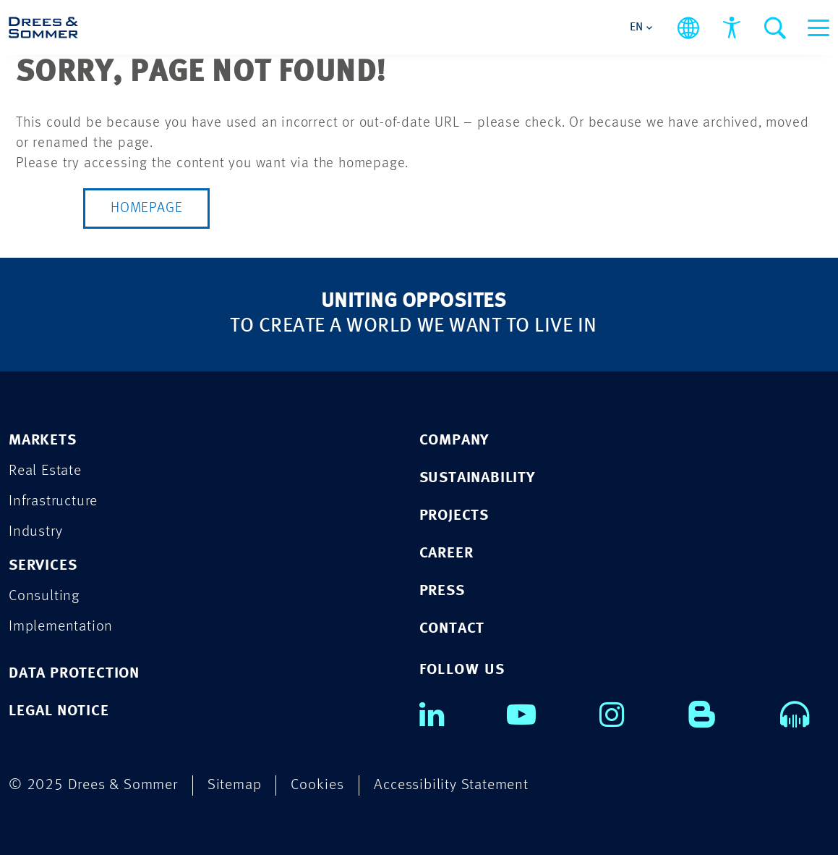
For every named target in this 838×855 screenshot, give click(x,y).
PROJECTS (454, 515)
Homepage (146, 208)
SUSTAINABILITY (477, 478)
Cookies (317, 785)
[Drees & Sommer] (43, 27)
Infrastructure (53, 501)
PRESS (442, 591)
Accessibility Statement (451, 785)
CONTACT (452, 628)
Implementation (61, 626)
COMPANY (454, 440)
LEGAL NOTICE (59, 711)
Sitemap (235, 785)
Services (43, 565)
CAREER (446, 553)
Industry (35, 531)
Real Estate (45, 471)
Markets (43, 440)
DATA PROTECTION (74, 673)
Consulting (44, 596)
